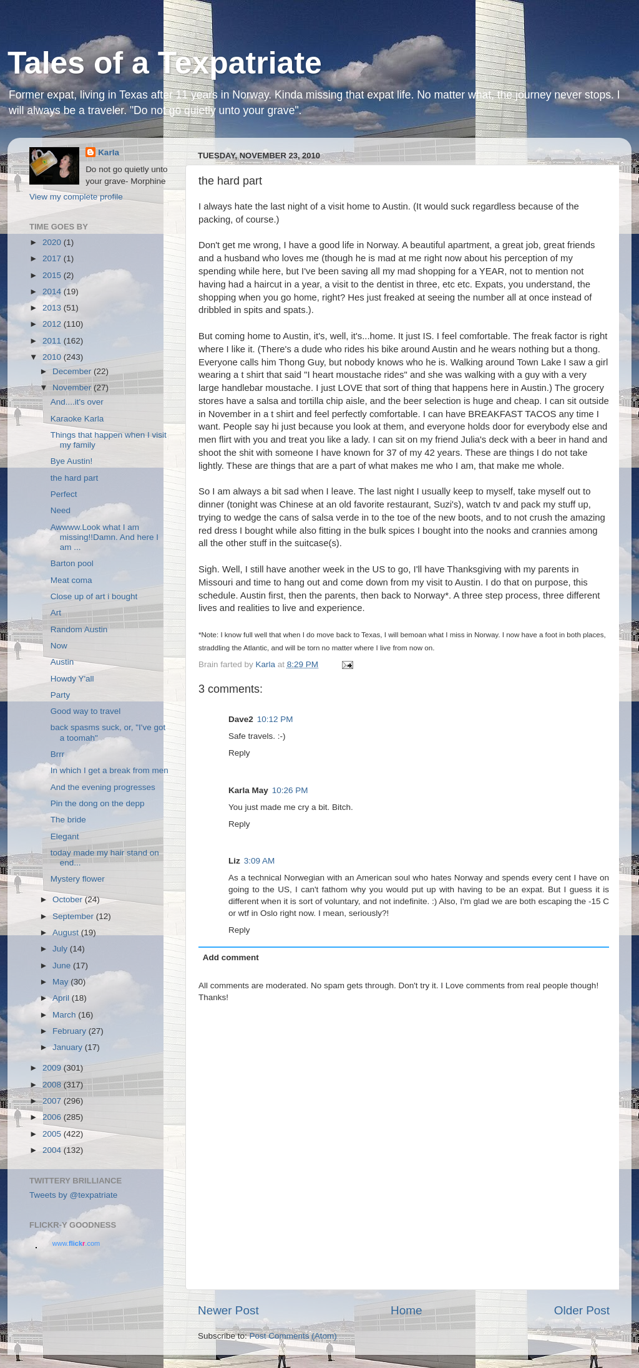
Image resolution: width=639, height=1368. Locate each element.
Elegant (65, 836)
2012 (53, 324)
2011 (53, 340)
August (66, 932)
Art (56, 612)
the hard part (75, 478)
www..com (76, 1243)
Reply (239, 753)
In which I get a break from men (109, 770)
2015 (53, 275)
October (68, 899)
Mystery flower (78, 879)
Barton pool (72, 563)
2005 (53, 1134)
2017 (53, 258)
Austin (62, 662)
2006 (53, 1117)
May (61, 981)
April (62, 998)
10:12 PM (275, 719)
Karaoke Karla (77, 418)
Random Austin (79, 629)
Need (61, 510)
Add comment (231, 957)
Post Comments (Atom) (293, 1336)
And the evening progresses (103, 787)
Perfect (64, 494)
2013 (53, 307)
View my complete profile (76, 196)
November (73, 387)
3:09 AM (259, 860)
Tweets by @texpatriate (73, 1195)
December (73, 371)
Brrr (58, 754)
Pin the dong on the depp (98, 803)
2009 (53, 1067)
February (70, 1031)
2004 (53, 1150)
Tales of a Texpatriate (164, 63)
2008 (53, 1084)
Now (59, 645)
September (74, 916)
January (68, 1047)
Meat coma (71, 580)
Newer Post (228, 1310)
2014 (53, 291)
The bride (68, 819)
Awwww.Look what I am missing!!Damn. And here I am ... (105, 537)
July (61, 948)
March (65, 1014)
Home (406, 1310)
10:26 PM (290, 790)
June (62, 965)
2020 (53, 242)
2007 (53, 1100)
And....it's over (77, 402)
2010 (53, 357)
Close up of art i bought (94, 596)
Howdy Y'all (72, 678)
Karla (108, 152)
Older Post (582, 1310)
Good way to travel (86, 711)
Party (61, 695)
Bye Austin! (72, 461)
